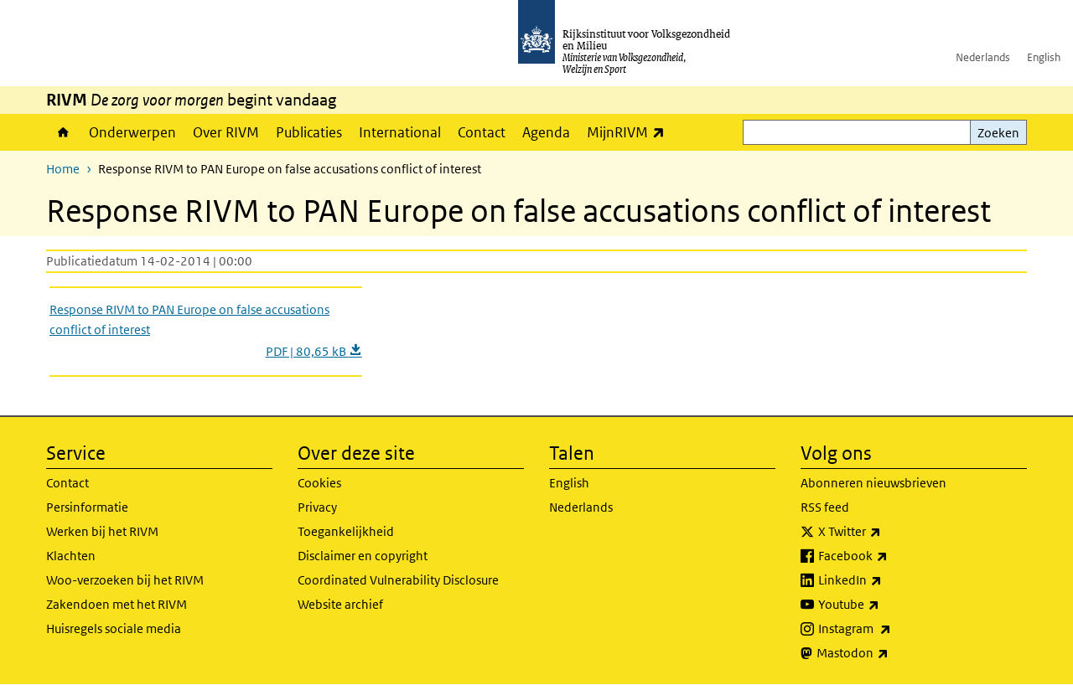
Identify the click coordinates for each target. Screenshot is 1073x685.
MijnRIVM (630, 131)
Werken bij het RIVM (102, 531)
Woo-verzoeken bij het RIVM (125, 580)
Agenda (546, 132)
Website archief (340, 604)
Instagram (891, 629)
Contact (481, 132)
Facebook (890, 556)
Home (63, 132)
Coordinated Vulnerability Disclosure (398, 580)
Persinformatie (87, 507)
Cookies (319, 483)
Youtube (885, 605)
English (1043, 57)
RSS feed (825, 507)
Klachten (71, 556)
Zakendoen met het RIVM (116, 604)
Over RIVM (226, 132)
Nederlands (983, 57)
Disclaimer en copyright (363, 556)
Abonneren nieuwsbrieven (873, 483)
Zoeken (998, 133)
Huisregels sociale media (113, 628)
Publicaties (309, 132)
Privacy (317, 507)
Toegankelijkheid (346, 531)
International (400, 132)
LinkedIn (887, 580)
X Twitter (886, 532)
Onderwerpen (132, 132)
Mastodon (889, 653)
